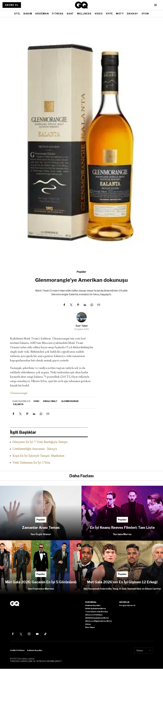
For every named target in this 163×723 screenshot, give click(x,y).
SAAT (70, 13)
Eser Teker (82, 325)
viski (36, 401)
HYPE (109, 13)
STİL (17, 13)
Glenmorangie (19, 393)
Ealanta (18, 404)
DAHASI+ (132, 13)
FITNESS (58, 13)
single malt (50, 401)
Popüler (81, 271)
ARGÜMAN (42, 13)
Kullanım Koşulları (34, 650)
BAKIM (27, 13)
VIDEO (99, 13)
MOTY (120, 13)
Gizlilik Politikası (17, 650)
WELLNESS (84, 13)
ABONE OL (11, 5)
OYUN (145, 13)
